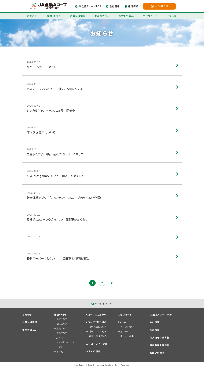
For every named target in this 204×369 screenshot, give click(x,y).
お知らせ (32, 16)
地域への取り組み (98, 331)
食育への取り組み (98, 336)
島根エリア (61, 319)
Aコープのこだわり (96, 314)
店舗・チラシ (54, 16)
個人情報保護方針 (159, 337)
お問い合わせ (157, 352)
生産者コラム (101, 16)
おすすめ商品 (126, 16)
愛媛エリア (61, 333)
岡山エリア (61, 323)
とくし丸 (172, 16)
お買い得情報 (78, 16)
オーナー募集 (127, 336)
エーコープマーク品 (96, 343)
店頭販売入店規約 (159, 345)
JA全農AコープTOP (161, 314)
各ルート (124, 331)
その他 (59, 351)
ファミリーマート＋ (65, 342)
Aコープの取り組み (96, 322)
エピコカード (150, 16)
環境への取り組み (98, 326)
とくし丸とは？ (127, 326)
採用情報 (155, 329)
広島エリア (61, 328)
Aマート (60, 337)
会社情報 (155, 322)
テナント (60, 346)
